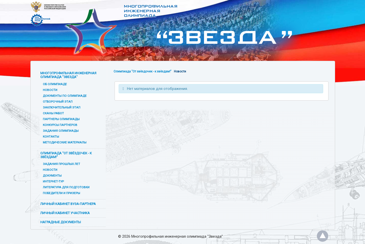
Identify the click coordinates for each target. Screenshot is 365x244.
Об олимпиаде (55, 84)
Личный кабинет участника (65, 213)
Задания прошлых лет (61, 164)
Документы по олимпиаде (65, 96)
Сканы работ (53, 113)
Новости (50, 90)
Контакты (51, 136)
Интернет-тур (53, 181)
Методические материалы (64, 142)
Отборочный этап (57, 101)
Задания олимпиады (61, 131)
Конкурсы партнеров (60, 125)
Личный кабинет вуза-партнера (68, 204)
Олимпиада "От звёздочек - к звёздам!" (66, 155)
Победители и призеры (61, 193)
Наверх (322, 236)
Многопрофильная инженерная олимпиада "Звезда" (68, 75)
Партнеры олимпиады (61, 119)
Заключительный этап (61, 107)
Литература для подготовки (66, 187)
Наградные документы (60, 222)
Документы (52, 175)
